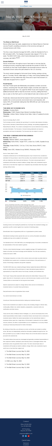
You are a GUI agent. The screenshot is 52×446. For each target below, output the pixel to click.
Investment (26, 444)
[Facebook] (23, 436)
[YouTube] (29, 436)
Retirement (26, 443)
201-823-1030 (27, 424)
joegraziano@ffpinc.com (26, 433)
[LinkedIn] (26, 436)
